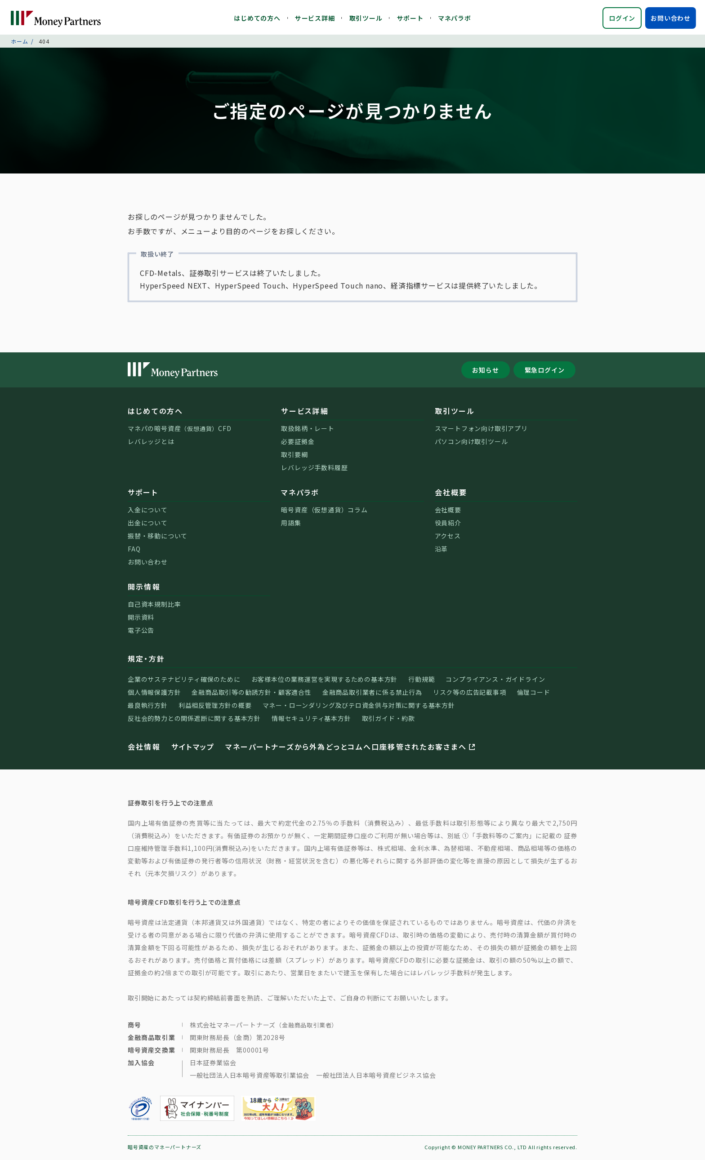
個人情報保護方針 (154, 693)
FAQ (134, 550)
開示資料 (141, 618)
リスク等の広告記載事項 (469, 693)
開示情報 (144, 587)
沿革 (441, 550)
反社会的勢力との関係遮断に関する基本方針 (194, 719)
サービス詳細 (315, 17)
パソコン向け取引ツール (471, 442)
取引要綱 (294, 455)
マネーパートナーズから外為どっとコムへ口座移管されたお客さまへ (351, 747)
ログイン (622, 17)
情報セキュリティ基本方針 (311, 719)
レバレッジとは (151, 442)
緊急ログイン (545, 371)
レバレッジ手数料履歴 (314, 468)
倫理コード (533, 693)
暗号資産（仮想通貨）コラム (324, 511)
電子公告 (141, 631)
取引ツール (366, 17)
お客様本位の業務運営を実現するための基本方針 (324, 680)
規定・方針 (146, 659)
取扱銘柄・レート (307, 429)
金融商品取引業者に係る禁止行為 (372, 693)
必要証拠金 (297, 442)
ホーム (19, 42)
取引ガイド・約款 (388, 719)
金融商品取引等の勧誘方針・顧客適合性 (251, 693)
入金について (148, 511)
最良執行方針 (148, 706)
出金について (148, 524)
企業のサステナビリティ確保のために (184, 680)
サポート (410, 17)
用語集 (291, 524)
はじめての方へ (257, 17)
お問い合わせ (671, 17)
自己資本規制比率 (154, 605)
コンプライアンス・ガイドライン (495, 680)
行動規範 (421, 680)
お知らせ (485, 371)
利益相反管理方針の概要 (215, 706)
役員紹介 (448, 524)
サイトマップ (192, 747)
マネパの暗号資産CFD (180, 429)
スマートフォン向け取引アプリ (481, 429)
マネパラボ (454, 17)
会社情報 (144, 747)
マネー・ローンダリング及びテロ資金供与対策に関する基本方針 (359, 706)
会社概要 (451, 493)
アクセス (448, 537)
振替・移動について (157, 537)
